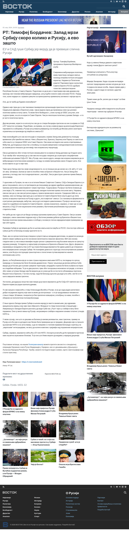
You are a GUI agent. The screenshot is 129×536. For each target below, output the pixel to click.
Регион (87, 12)
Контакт (100, 501)
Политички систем (73, 504)
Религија (69, 507)
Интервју (111, 12)
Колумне (21, 27)
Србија (6, 385)
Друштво (75, 12)
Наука (36, 510)
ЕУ (25, 385)
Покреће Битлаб (103, 510)
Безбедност (47, 12)
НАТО (20, 385)
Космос (37, 507)
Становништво (71, 510)
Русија (21, 12)
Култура (37, 513)
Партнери (101, 498)
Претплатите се (98, 261)
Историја (69, 501)
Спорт (36, 516)
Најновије (9, 12)
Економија (62, 12)
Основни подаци (72, 498)
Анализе (99, 12)
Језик (68, 513)
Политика (34, 12)
